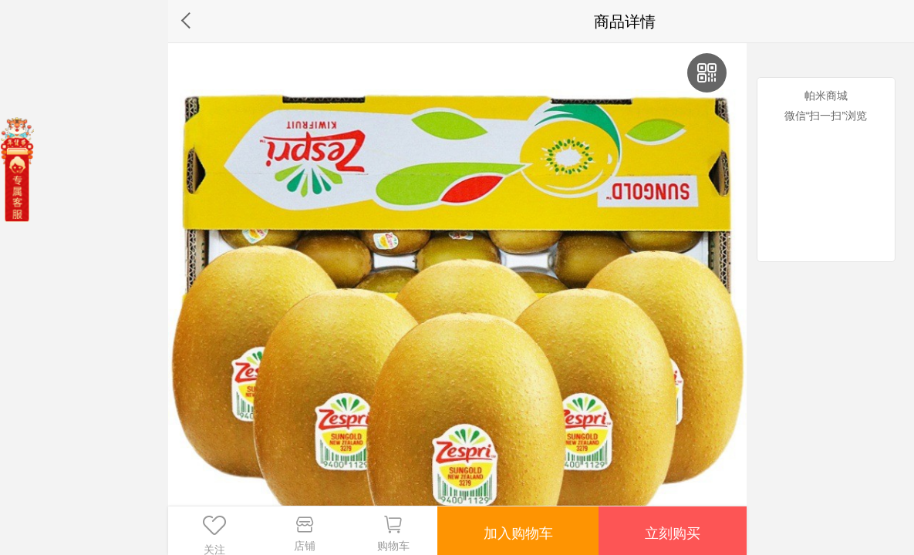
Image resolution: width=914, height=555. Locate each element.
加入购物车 (516, 530)
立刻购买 (672, 530)
